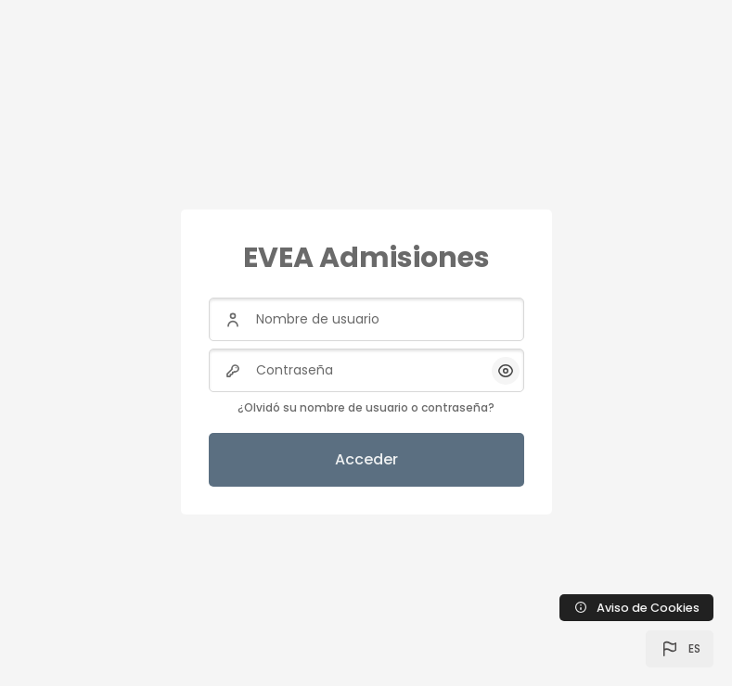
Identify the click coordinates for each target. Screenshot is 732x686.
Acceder (366, 459)
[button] (679, 648)
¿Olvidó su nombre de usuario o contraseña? (366, 407)
